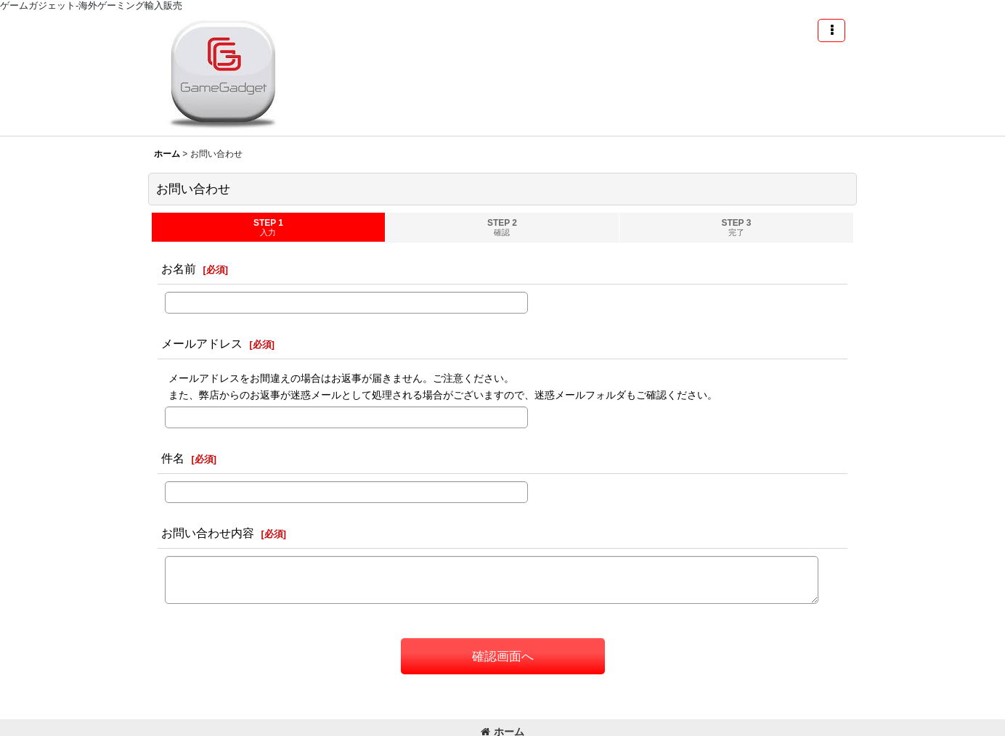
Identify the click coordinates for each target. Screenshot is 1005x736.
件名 (172, 458)
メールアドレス (202, 343)
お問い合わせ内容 (207, 532)
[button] (831, 30)
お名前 (178, 268)
